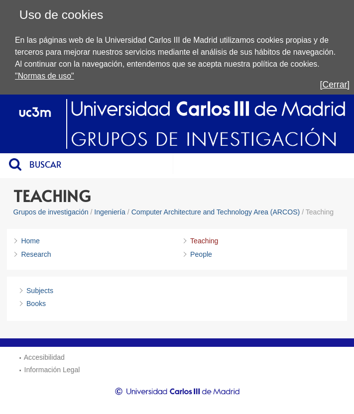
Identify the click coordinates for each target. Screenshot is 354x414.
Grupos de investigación (51, 212)
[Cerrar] (335, 85)
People (201, 254)
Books (36, 304)
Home (30, 241)
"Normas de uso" (44, 76)
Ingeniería (109, 212)
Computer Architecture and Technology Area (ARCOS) (215, 212)
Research (36, 254)
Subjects (39, 291)
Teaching (204, 241)
